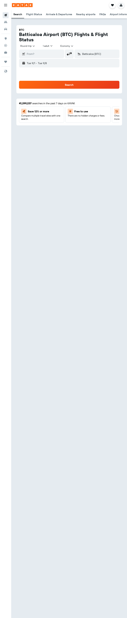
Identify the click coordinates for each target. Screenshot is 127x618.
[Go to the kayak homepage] (22, 5)
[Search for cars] (5, 29)
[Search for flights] (5, 15)
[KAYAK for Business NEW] (5, 52)
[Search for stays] (5, 22)
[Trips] (5, 61)
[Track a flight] (5, 45)
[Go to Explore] (5, 38)
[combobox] (28, 46)
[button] (5, 5)
